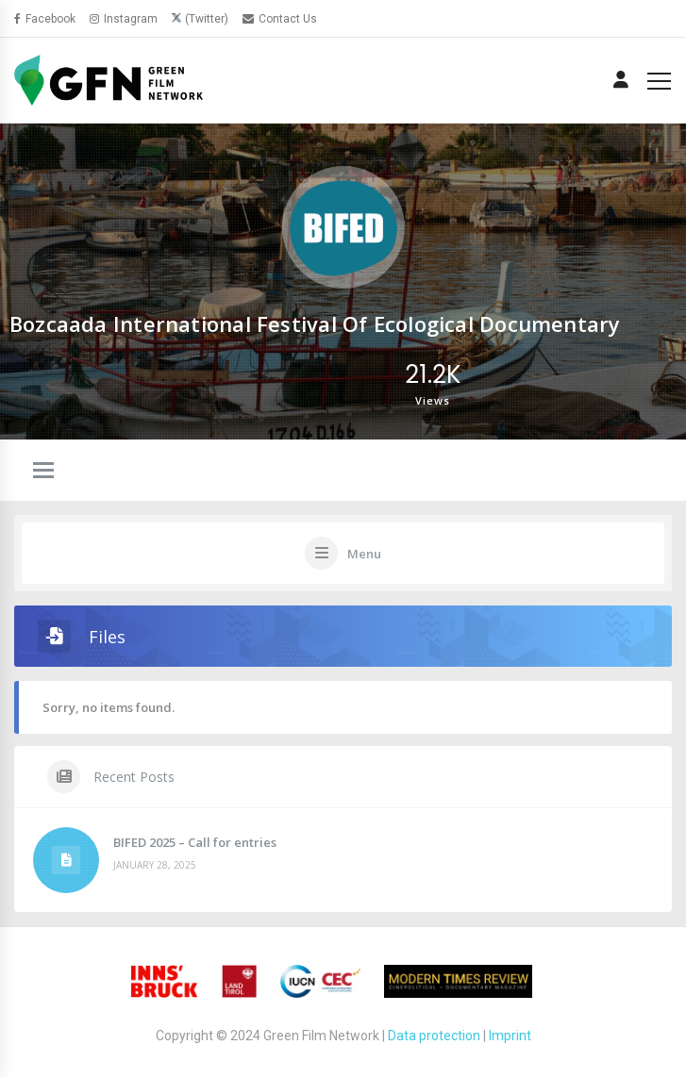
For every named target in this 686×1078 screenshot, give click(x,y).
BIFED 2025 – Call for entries (194, 842)
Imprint (510, 1035)
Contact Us (280, 18)
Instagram (124, 18)
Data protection (434, 1035)
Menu (364, 553)
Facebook (44, 18)
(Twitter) (206, 18)
